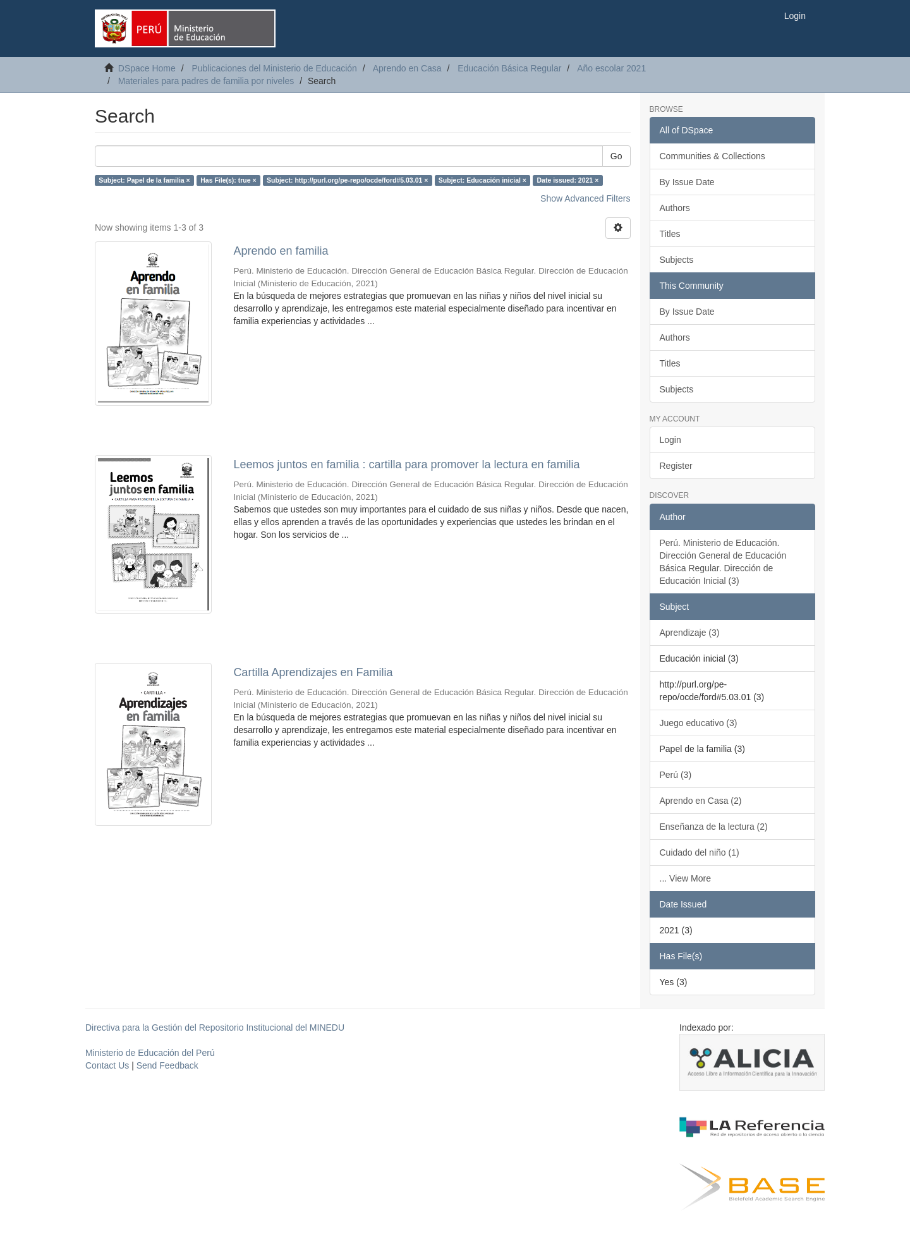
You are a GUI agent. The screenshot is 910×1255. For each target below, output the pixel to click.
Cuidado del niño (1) (699, 852)
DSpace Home (147, 68)
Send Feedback (167, 1065)
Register (676, 466)
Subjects (677, 260)
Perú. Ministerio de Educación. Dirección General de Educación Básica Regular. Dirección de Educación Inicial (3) (723, 562)
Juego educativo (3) (698, 723)
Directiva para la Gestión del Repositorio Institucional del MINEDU (214, 1027)
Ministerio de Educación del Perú (150, 1053)
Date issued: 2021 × (568, 180)
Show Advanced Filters (585, 198)
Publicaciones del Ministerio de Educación (273, 68)
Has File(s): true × (228, 180)
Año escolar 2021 (611, 68)
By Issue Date (687, 182)
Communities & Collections (712, 156)
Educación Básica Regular (509, 68)
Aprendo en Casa (407, 68)
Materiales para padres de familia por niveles (206, 81)
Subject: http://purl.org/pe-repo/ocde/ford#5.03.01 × (347, 180)
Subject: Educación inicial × (482, 180)
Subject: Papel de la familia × (144, 180)
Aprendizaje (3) (690, 633)
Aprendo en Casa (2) (701, 801)
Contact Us (107, 1065)
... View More (685, 878)
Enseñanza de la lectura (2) (714, 827)
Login (670, 440)
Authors (675, 208)
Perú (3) (676, 775)
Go (616, 156)
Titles (670, 234)
